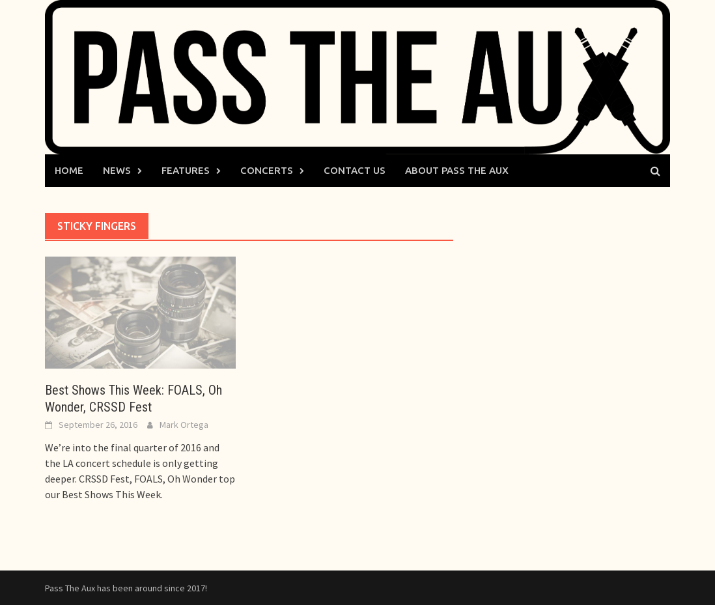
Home (69, 170)
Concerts (266, 170)
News (117, 170)
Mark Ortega (184, 424)
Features (185, 170)
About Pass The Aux (457, 170)
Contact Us (355, 170)
